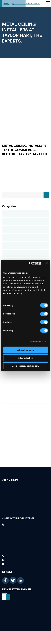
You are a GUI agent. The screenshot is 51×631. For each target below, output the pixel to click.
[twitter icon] (13, 580)
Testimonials (25, 492)
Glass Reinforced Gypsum (25, 245)
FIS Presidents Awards (25, 391)
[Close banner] (47, 263)
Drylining (25, 237)
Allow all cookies (25, 350)
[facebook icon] (5, 580)
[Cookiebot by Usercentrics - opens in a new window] (30, 263)
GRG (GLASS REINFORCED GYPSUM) (25, 373)
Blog (25, 214)
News (25, 510)
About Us (25, 506)
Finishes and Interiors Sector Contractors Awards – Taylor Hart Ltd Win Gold (25, 385)
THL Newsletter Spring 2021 (25, 379)
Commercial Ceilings (25, 229)
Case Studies (25, 221)
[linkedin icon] (20, 580)
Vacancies (25, 487)
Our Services (25, 501)
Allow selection (25, 358)
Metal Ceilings (25, 253)
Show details (36, 342)
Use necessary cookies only (25, 366)
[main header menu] (47, 3)
